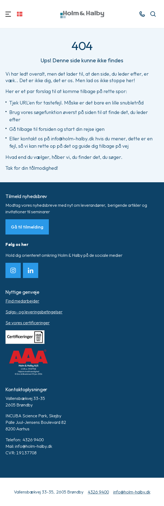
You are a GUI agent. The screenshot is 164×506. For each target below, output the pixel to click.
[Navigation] (8, 14)
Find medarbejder (22, 301)
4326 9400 (98, 492)
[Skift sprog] (20, 14)
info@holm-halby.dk (131, 492)
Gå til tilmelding (27, 227)
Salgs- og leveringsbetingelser (33, 311)
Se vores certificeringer (27, 322)
